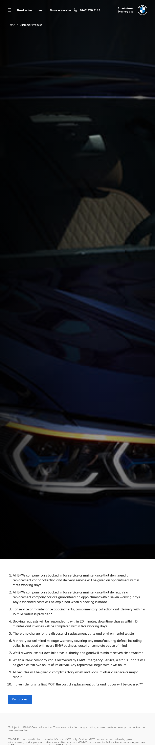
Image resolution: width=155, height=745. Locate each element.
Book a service (60, 10)
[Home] (132, 10)
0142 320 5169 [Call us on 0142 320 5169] (90, 10)
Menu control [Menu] (9, 10)
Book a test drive (29, 10)
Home (11, 25)
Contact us (19, 699)
